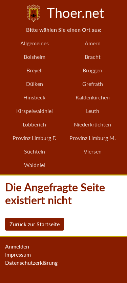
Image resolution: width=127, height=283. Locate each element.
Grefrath (92, 83)
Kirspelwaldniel (34, 111)
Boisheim (34, 56)
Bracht (93, 56)
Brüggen (92, 70)
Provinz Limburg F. (34, 138)
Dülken (34, 83)
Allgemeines (34, 43)
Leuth (92, 111)
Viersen (93, 151)
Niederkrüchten (92, 124)
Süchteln (34, 151)
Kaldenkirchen (93, 97)
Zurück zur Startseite (34, 224)
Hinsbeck (34, 97)
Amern (93, 43)
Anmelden (17, 246)
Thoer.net (63, 13)
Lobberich (34, 124)
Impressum (18, 254)
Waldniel (34, 165)
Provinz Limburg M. (92, 138)
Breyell (34, 70)
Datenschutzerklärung (31, 262)
